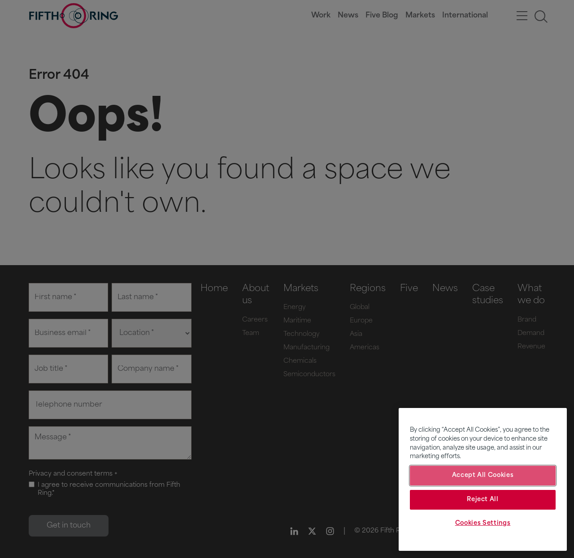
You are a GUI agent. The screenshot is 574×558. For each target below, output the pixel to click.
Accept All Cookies (483, 475)
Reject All (483, 499)
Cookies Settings (483, 523)
